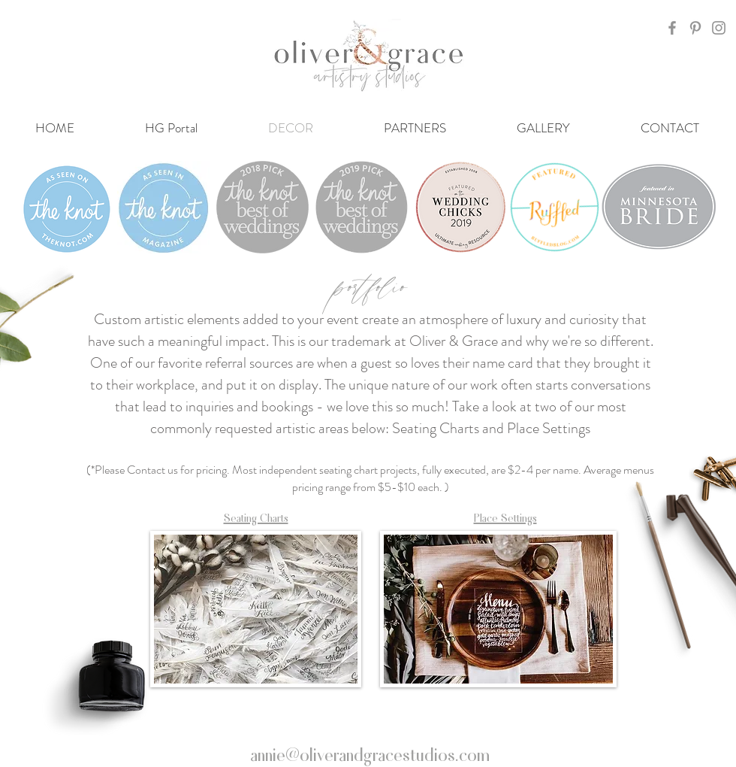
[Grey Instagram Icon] (719, 28)
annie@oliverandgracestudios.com (370, 753)
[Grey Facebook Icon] (672, 28)
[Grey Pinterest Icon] (695, 28)
